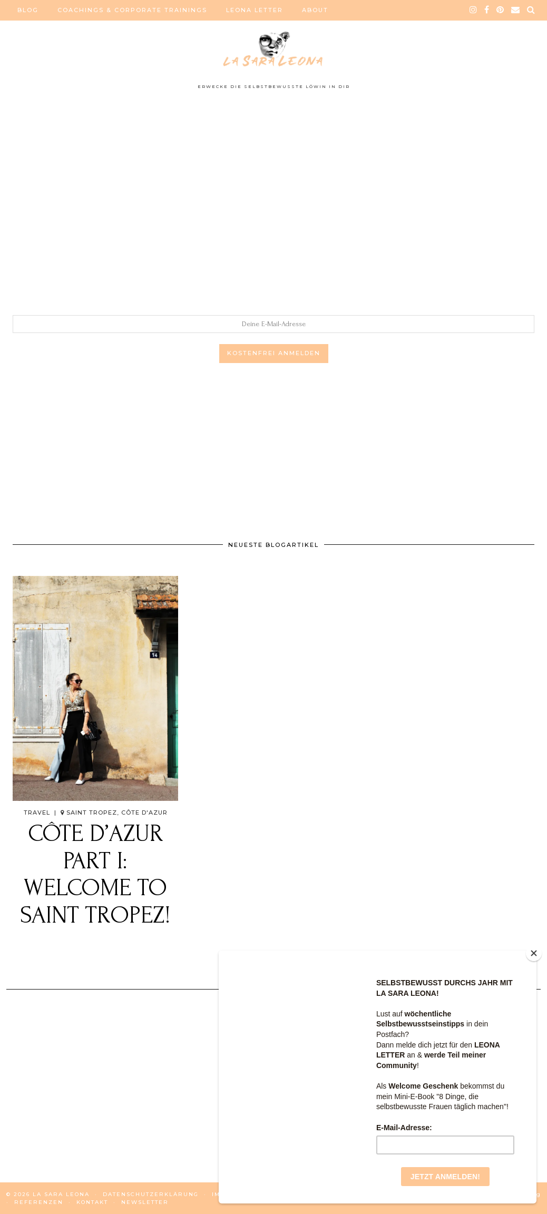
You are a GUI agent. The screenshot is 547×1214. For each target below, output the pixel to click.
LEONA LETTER (254, 10)
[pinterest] (500, 10)
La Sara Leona (61, 1194)
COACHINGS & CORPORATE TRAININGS (132, 10)
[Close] (534, 953)
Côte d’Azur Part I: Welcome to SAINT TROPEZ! (95, 874)
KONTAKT (92, 1202)
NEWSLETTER (145, 1202)
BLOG (27, 10)
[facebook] (487, 10)
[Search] (531, 10)
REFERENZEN (38, 1202)
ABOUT (315, 10)
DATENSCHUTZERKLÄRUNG (151, 1194)
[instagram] (474, 10)
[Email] (516, 10)
